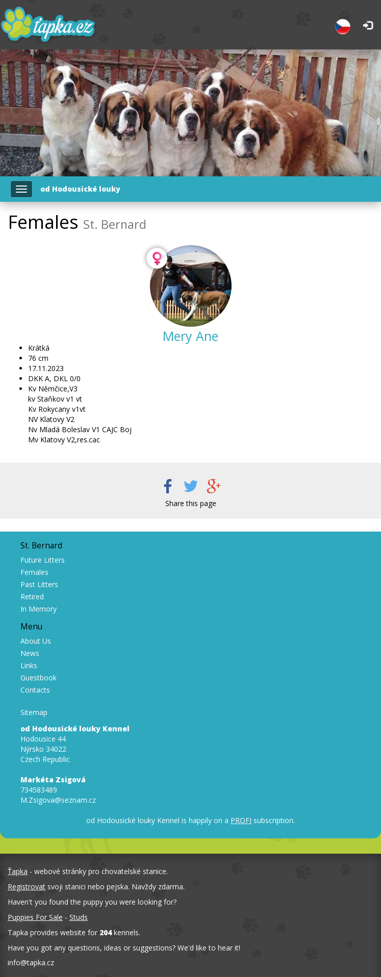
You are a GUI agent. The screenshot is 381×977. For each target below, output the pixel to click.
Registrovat (26, 886)
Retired (32, 596)
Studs (78, 917)
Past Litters (39, 584)
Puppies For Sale (35, 917)
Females (34, 572)
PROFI (241, 820)
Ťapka (18, 871)
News (29, 653)
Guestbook (38, 677)
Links (28, 665)
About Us (35, 641)
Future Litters (42, 560)
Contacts (35, 690)
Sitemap (33, 712)
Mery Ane (190, 336)
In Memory (38, 609)
